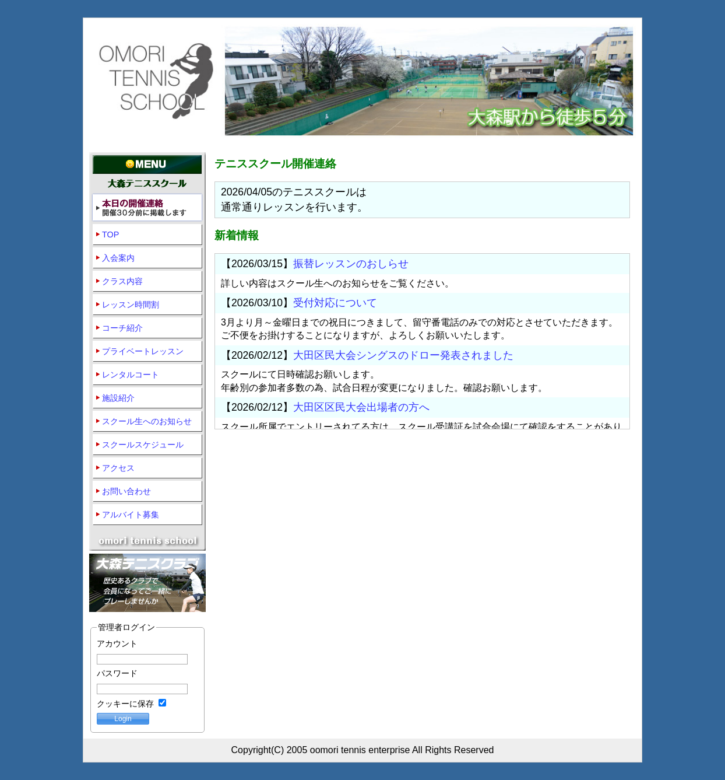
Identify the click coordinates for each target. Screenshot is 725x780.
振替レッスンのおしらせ (351, 264)
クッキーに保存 (131, 703)
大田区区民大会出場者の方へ (361, 407)
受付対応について (335, 303)
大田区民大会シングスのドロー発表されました (403, 355)
